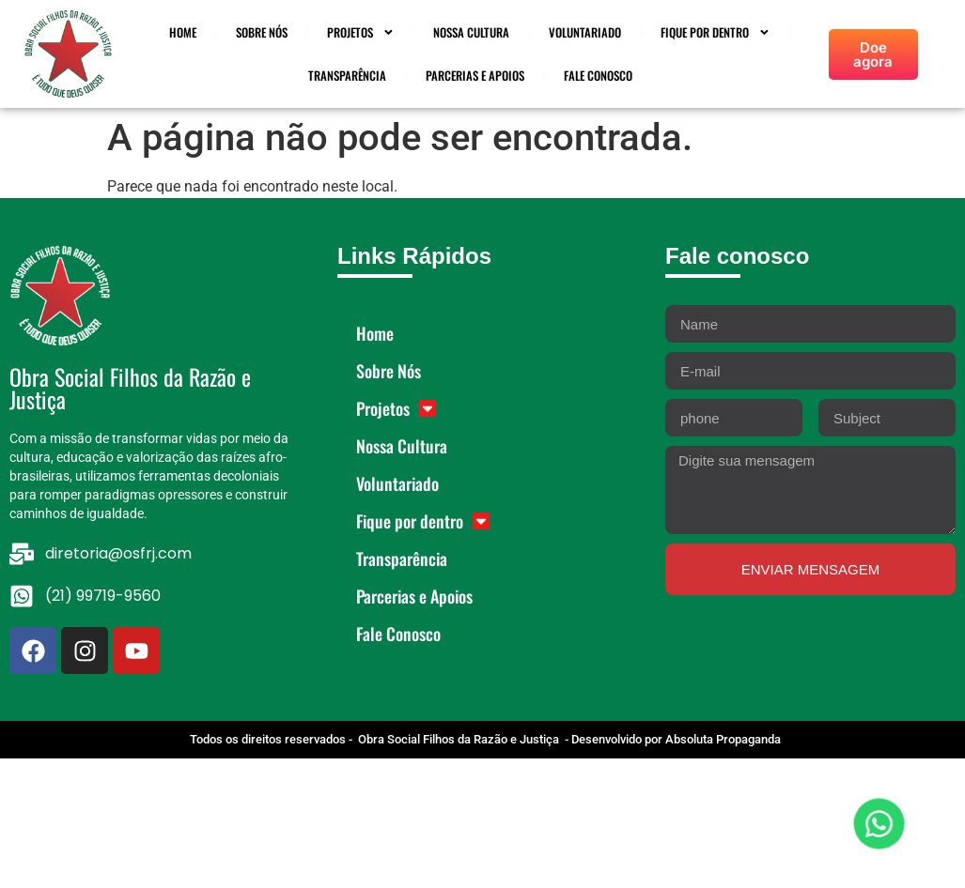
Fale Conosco (598, 75)
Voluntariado (585, 32)
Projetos (361, 32)
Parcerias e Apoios (475, 75)
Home (182, 32)
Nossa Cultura (471, 32)
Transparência (347, 75)
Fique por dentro (715, 32)
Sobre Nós (262, 32)
